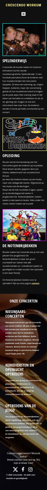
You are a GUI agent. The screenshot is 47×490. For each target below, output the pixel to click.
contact (35, 283)
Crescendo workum (23, 5)
